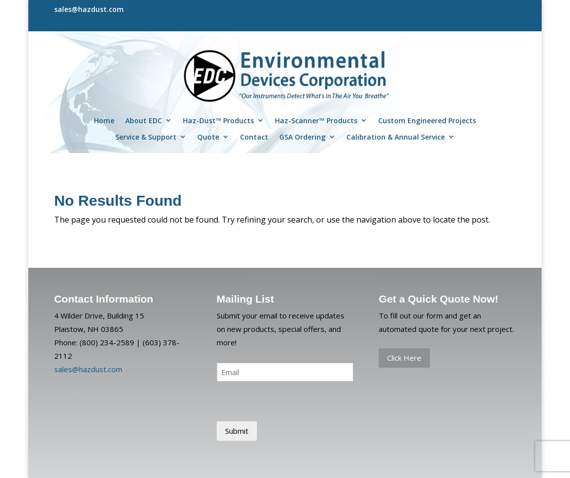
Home (104, 120)
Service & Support (145, 137)
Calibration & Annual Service (395, 137)
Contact (254, 137)
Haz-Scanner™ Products (316, 120)
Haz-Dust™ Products (218, 120)
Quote (208, 137)
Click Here (404, 358)
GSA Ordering (302, 137)
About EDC (143, 120)
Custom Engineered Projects (427, 120)
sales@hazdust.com (88, 369)
